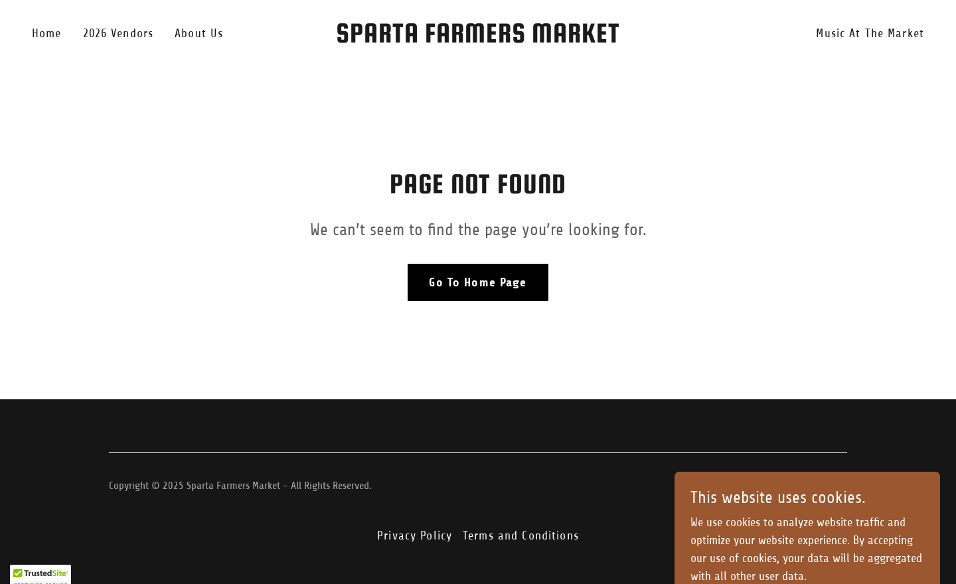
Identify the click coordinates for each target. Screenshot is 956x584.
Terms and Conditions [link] (521, 535)
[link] (478, 38)
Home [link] (47, 33)
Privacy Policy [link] (414, 535)
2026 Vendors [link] (118, 33)
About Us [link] (199, 33)
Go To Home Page (477, 282)
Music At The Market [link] (870, 33)
